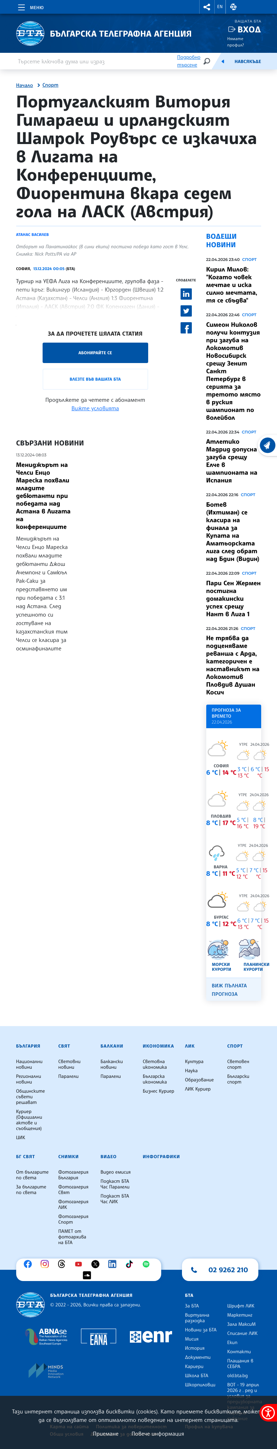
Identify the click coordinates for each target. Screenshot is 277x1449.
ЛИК (190, 1046)
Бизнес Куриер (159, 1091)
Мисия (192, 1339)
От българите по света (32, 1175)
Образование (199, 1080)
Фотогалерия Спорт (73, 1219)
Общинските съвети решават (30, 1096)
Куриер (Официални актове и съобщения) (29, 1120)
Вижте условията (95, 408)
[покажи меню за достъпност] (268, 1413)
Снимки (68, 1157)
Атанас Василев (32, 234)
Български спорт (238, 1079)
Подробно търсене (188, 61)
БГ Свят (25, 1157)
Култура (194, 1061)
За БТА (192, 1306)
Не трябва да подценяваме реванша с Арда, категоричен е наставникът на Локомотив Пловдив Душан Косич (233, 665)
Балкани (112, 1046)
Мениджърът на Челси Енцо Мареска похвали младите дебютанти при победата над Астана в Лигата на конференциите (43, 496)
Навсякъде (247, 61)
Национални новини (29, 1064)
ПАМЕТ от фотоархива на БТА (72, 1237)
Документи (198, 1357)
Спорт (50, 85)
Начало (24, 85)
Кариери (194, 1366)
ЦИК (20, 1138)
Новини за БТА (201, 1330)
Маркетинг (239, 1315)
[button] (207, 7)
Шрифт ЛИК (240, 1306)
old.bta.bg (237, 1376)
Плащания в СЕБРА (240, 1363)
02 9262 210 (228, 1270)
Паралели (68, 1076)
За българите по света (31, 1189)
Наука (191, 1071)
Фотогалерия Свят (73, 1189)
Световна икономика (155, 1064)
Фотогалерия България (73, 1175)
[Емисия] (222, 61)
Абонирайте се (95, 352)
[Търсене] (206, 61)
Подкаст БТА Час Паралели (115, 1184)
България (28, 1046)
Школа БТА (196, 1376)
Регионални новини (28, 1079)
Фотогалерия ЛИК (73, 1204)
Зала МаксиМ (241, 1324)
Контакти (239, 1352)
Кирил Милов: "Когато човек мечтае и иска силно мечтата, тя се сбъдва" (231, 285)
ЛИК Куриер (198, 1089)
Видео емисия (116, 1172)
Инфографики (161, 1157)
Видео (109, 1157)
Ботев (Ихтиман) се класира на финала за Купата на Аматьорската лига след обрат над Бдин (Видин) (233, 532)
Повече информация (158, 1433)
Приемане (106, 1433)
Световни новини (69, 1064)
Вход (249, 29)
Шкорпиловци (200, 1385)
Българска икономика (155, 1079)
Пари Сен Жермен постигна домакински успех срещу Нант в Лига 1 (233, 598)
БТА (189, 1295)
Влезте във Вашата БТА (95, 379)
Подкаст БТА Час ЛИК (115, 1199)
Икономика (158, 1046)
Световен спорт (238, 1064)
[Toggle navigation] (30, 6)
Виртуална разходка (197, 1318)
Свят (64, 1046)
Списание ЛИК (242, 1333)
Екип (232, 1342)
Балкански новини (112, 1064)
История (195, 1348)
